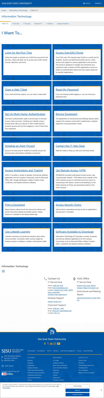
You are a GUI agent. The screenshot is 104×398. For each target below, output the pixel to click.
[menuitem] (5, 23)
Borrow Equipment (66, 114)
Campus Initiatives (63, 24)
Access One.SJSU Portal (69, 53)
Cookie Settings (88, 351)
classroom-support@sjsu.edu (62, 311)
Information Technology (18, 10)
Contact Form (82, 360)
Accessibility (31, 351)
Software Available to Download (74, 231)
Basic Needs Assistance (60, 365)
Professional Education (34, 378)
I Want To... (34, 10)
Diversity (55, 351)
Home (4, 10)
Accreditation (41, 351)
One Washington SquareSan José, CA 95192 (12, 357)
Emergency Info (82, 368)
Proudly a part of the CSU (10, 372)
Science (29, 380)
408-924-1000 (9, 360)
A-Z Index (56, 360)
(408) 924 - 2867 (58, 308)
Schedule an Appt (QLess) (20, 146)
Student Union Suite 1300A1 (63, 290)
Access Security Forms (68, 205)
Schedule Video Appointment (57, 294)
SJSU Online (9, 366)
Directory (81, 363)
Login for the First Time (18, 53)
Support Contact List (54, 301)
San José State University (17, 3)
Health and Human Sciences (35, 370)
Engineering (30, 365)
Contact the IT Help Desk (70, 146)
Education (30, 363)
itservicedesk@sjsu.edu (60, 288)
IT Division (49, 24)
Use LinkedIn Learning (17, 231)
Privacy (79, 351)
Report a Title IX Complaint (86, 373)
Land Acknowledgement (67, 351)
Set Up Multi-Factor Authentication (25, 114)
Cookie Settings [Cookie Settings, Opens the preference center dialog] (77, 386)
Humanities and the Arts (34, 375)
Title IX (49, 351)
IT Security (26, 24)
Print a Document (15, 205)
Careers (55, 375)
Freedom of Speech (58, 380)
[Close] (101, 390)
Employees (56, 378)
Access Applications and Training (24, 170)
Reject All (77, 390)
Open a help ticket (54, 292)
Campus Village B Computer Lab (88, 288)
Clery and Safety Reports (60, 368)
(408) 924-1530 (58, 286)
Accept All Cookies (77, 394)
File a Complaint (83, 370)
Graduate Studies (32, 368)
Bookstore (56, 370)
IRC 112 (57, 313)
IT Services (15, 24)
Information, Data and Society (36, 373)
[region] (52, 390)
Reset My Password (67, 89)
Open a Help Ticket (16, 89)
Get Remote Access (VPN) (71, 170)
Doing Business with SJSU (86, 365)
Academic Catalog (58, 363)
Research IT (38, 24)
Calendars (56, 373)
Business (30, 360)
